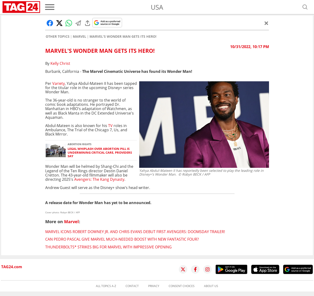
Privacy (153, 286)
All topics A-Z (106, 286)
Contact (132, 286)
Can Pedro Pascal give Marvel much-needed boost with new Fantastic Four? (122, 239)
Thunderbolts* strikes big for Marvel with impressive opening (108, 247)
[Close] (266, 23)
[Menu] (49, 7)
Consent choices (182, 286)
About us (211, 286)
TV (110, 125)
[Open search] (305, 7)
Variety (58, 83)
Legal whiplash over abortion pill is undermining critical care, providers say (100, 152)
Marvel (79, 36)
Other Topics (57, 36)
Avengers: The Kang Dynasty (99, 179)
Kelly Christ (60, 63)
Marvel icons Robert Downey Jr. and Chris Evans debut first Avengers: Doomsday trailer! (135, 231)
